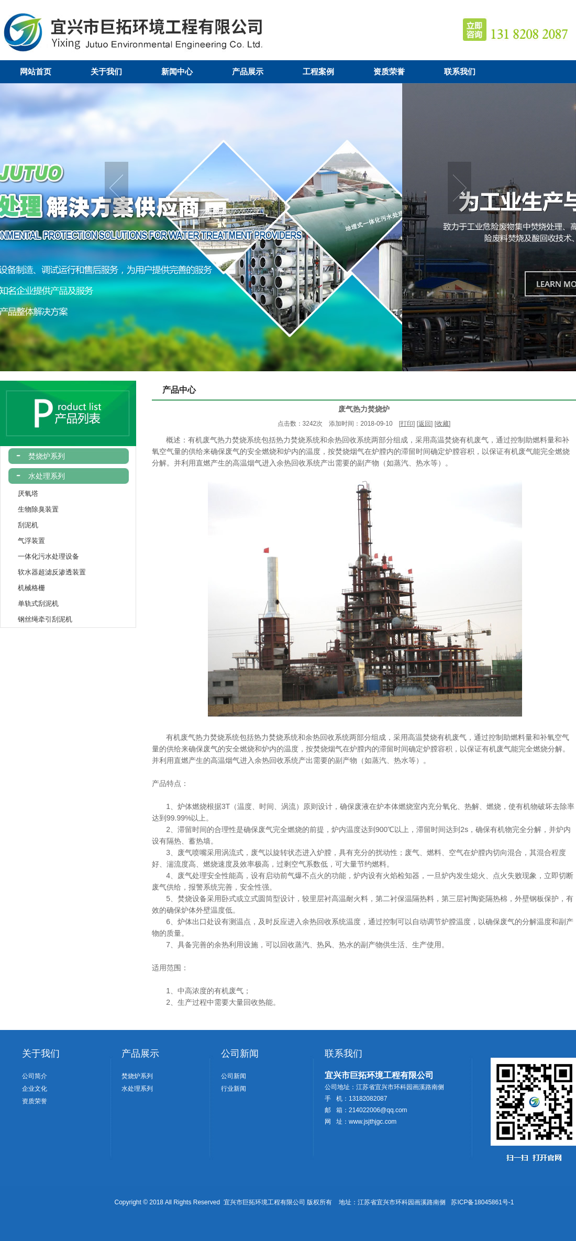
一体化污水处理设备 (40, 556)
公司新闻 (240, 1053)
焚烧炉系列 (44, 456)
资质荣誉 (389, 72)
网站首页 (35, 72)
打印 (407, 423)
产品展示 (247, 72)
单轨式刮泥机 (30, 603)
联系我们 (459, 72)
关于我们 (106, 72)
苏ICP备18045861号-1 (482, 1202)
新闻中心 (177, 72)
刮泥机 (19, 525)
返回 (424, 423)
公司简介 (34, 1076)
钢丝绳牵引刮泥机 (36, 619)
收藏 (442, 423)
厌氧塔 (19, 493)
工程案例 (318, 72)
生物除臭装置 (30, 509)
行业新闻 (233, 1088)
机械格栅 (23, 588)
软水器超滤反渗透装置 (43, 572)
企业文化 (34, 1088)
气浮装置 (23, 541)
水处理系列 (44, 476)
